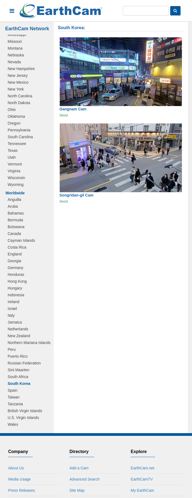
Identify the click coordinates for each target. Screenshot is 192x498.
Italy (11, 315)
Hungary (15, 288)
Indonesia (16, 295)
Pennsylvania (19, 130)
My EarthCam (142, 490)
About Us (16, 468)
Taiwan (14, 397)
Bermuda (15, 220)
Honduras (16, 274)
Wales (13, 424)
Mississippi (17, 34)
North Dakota (19, 103)
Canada (14, 233)
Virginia (14, 171)
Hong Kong (17, 281)
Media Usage (19, 479)
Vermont (15, 164)
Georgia (14, 261)
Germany (15, 267)
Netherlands (18, 329)
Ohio (12, 109)
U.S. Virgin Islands (23, 417)
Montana (15, 48)
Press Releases (21, 490)
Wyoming (15, 184)
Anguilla (14, 199)
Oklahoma (16, 116)
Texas (13, 150)
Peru (12, 349)
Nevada (14, 62)
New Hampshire (21, 69)
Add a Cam (79, 468)
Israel (12, 308)
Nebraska (16, 55)
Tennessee (17, 143)
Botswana (16, 227)
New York (16, 89)
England (15, 254)
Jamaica (15, 322)
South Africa (18, 377)
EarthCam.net (142, 468)
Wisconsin (16, 178)
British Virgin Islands (25, 411)
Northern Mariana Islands (29, 342)
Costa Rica (17, 247)
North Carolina (20, 96)
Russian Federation (24, 363)
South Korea (19, 383)
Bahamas (16, 213)
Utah (12, 157)
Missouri (15, 41)
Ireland (13, 302)
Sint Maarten (18, 370)
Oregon (14, 123)
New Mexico (18, 82)
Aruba (13, 206)
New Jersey (18, 75)
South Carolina (20, 137)
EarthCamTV (142, 479)
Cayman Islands (21, 240)
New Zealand (19, 336)
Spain (12, 390)
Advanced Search (85, 479)
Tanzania (15, 404)
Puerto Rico (18, 356)
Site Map (77, 490)
